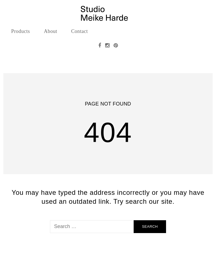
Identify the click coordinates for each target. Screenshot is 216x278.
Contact (79, 31)
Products (20, 31)
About (50, 31)
